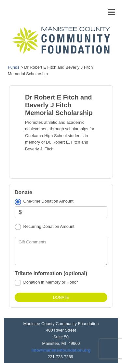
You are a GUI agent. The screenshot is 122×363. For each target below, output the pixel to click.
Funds (14, 67)
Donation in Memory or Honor (50, 282)
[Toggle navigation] (111, 12)
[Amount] (66, 212)
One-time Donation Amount (48, 201)
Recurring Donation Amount (48, 226)
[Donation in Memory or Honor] (17, 283)
